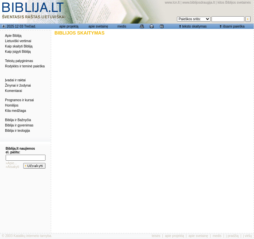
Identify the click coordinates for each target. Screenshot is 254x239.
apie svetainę (98, 26)
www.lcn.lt (172, 2)
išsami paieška (234, 26)
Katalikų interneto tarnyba (32, 236)
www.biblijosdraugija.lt (198, 2)
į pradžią (232, 236)
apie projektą (68, 26)
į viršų (247, 236)
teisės (156, 236)
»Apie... (11, 163)
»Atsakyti (12, 167)
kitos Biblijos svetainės (234, 2)
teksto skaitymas (194, 26)
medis (122, 26)
